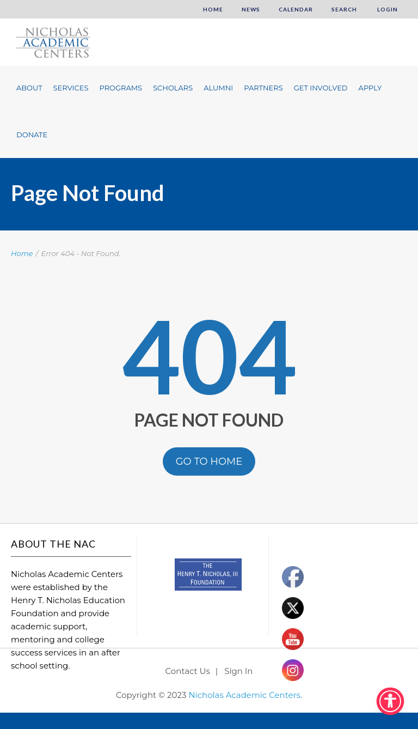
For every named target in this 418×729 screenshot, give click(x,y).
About (29, 87)
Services (71, 87)
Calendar (296, 9)
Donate (31, 134)
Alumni (218, 87)
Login (387, 9)
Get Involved (321, 87)
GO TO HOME (209, 461)
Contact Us (187, 671)
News (251, 9)
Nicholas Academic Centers (244, 695)
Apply (370, 87)
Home (213, 9)
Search (344, 9)
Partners (263, 87)
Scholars (173, 87)
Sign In (238, 671)
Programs (120, 87)
